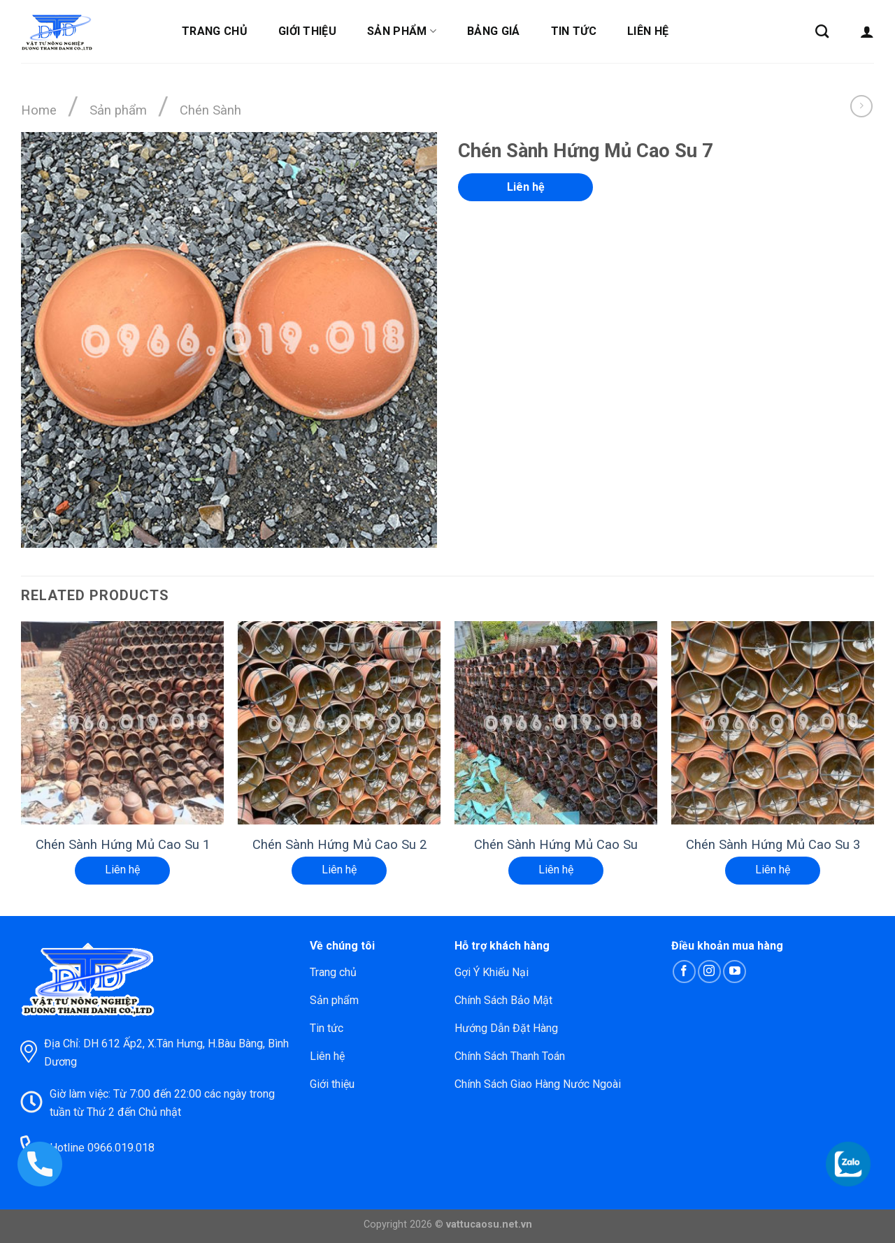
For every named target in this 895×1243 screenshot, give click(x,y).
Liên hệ (647, 31)
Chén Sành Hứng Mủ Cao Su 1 (123, 844)
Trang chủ (215, 31)
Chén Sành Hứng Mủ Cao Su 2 (339, 844)
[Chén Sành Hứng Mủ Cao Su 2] (339, 722)
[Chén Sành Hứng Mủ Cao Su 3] (772, 722)
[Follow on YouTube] (734, 971)
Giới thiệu (307, 31)
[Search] (822, 31)
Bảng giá (493, 31)
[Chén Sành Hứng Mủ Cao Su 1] (122, 722)
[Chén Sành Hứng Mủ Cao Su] (555, 722)
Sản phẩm (401, 31)
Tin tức (573, 31)
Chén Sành (210, 110)
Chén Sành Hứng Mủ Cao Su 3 (773, 844)
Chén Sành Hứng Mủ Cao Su (556, 844)
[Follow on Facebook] (684, 971)
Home (39, 110)
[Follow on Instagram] (709, 971)
